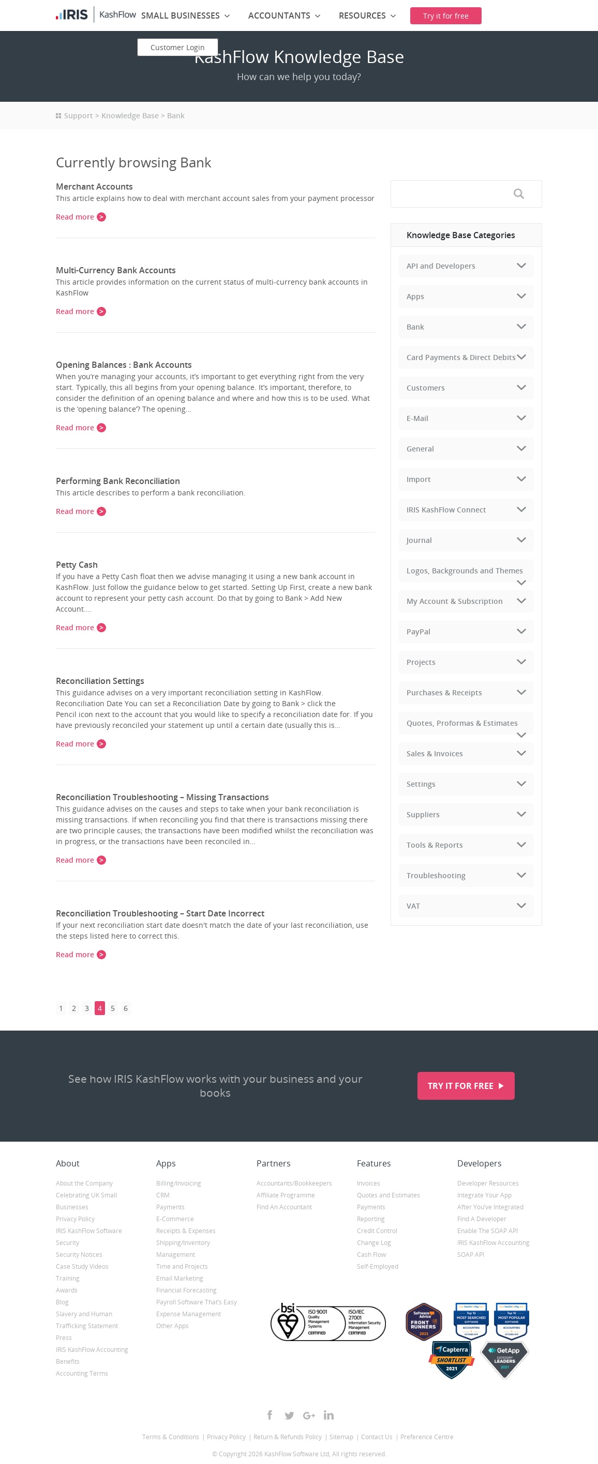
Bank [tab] (415, 327)
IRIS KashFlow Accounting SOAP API (493, 1248)
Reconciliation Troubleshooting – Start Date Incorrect (160, 913)
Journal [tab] (419, 540)
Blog (62, 1302)
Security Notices (79, 1254)
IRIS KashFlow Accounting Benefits (92, 1355)
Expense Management (188, 1314)
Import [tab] (419, 479)
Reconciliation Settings (100, 681)
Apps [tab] (415, 296)
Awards (67, 1290)
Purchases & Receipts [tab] (444, 692)
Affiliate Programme (286, 1195)
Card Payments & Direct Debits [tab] (461, 357)
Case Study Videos (82, 1266)
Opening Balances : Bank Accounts (124, 364)
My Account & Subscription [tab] (455, 601)
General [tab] (420, 449)
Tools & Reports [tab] (435, 845)
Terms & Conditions (170, 1436)
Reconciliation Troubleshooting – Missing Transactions (162, 797)
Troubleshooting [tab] (436, 875)
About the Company (84, 1183)
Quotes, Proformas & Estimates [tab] (462, 723)
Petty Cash (77, 564)
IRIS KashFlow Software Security (89, 1236)
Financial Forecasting (186, 1290)
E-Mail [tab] (417, 418)
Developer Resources (488, 1183)
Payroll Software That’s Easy (196, 1302)
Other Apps (172, 1325)
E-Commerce (175, 1218)
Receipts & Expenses (186, 1230)
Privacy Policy (75, 1218)
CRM (163, 1195)
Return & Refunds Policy (287, 1436)
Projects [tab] (421, 662)
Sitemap (341, 1436)
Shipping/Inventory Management (183, 1248)
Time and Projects (182, 1266)
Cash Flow (371, 1254)
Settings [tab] (421, 784)
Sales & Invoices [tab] (435, 753)
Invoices (368, 1183)
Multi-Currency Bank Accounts (116, 270)
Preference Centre (427, 1436)
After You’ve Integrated (490, 1207)
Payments (170, 1207)
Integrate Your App (484, 1195)
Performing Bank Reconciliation (118, 481)
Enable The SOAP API (487, 1230)
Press (64, 1337)
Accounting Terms (82, 1373)
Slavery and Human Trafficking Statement (87, 1320)
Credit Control (377, 1230)
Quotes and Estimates (388, 1195)
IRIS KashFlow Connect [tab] (446, 510)
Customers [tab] (426, 388)
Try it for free (462, 1086)
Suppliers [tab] (423, 814)
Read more (75, 217)
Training (68, 1278)
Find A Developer (481, 1218)
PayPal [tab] (418, 631)
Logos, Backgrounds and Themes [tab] (465, 570)
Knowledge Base (130, 115)
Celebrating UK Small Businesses (86, 1201)
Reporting (371, 1218)
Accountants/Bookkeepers (294, 1183)
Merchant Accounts (94, 186)
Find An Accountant (284, 1207)
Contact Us (377, 1436)
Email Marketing (179, 1278)
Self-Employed (377, 1266)
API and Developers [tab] (441, 266)
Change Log (374, 1242)
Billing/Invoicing (178, 1183)
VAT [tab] (413, 906)
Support (78, 115)
